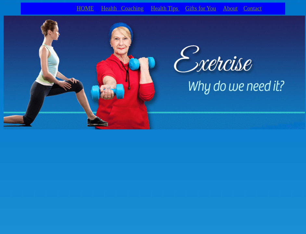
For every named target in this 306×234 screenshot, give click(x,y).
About (230, 8)
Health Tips (165, 8)
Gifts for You (200, 8)
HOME (85, 8)
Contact (253, 8)
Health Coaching (122, 8)
